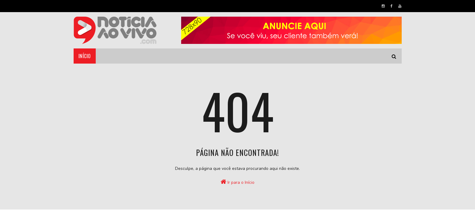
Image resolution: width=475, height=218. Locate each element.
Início (84, 56)
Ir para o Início (237, 182)
